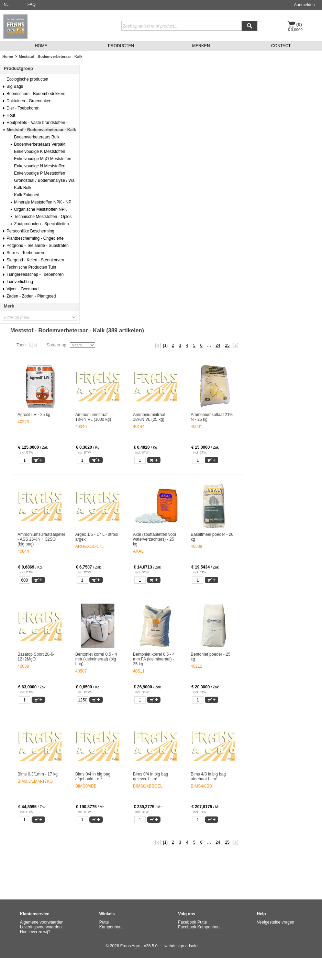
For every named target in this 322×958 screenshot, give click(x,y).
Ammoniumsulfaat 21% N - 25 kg (212, 417)
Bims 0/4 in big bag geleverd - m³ (150, 776)
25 (227, 345)
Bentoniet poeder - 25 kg (210, 657)
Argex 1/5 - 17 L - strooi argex (96, 537)
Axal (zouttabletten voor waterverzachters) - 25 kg (154, 539)
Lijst (33, 345)
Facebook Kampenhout (199, 927)
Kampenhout (111, 927)
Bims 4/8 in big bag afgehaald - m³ (208, 776)
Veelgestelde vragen (276, 922)
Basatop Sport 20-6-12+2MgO (36, 657)
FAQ (31, 4)
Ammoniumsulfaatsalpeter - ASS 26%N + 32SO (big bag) (40, 539)
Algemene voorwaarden (42, 922)
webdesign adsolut (182, 946)
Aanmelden (304, 4)
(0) (299, 24)
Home (7, 56)
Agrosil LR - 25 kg (34, 414)
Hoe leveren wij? (35, 931)
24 (217, 345)
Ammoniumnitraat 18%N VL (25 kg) (149, 417)
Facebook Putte (192, 922)
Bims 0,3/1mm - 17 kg (38, 774)
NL (6, 4)
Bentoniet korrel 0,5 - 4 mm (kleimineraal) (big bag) (96, 659)
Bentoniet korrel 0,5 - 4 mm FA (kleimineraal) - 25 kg (154, 659)
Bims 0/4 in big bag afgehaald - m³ (92, 776)
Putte (104, 922)
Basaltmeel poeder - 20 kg (212, 537)
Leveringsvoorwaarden (41, 927)
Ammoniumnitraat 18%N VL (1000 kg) (93, 417)
